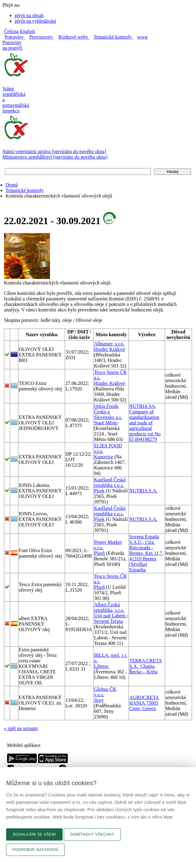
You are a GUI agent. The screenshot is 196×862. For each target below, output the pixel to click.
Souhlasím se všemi (34, 834)
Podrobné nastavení (35, 850)
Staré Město (105, 422)
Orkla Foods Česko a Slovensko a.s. (108, 412)
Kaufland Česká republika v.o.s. (109, 482)
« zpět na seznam (21, 728)
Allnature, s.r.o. (109, 343)
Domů (12, 184)
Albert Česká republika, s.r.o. (109, 607)
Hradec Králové (109, 349)
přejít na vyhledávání (35, 21)
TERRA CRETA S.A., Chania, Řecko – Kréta (145, 666)
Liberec (101, 666)
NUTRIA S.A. (143, 490)
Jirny (99, 700)
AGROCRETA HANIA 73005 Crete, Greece (144, 703)
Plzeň (99, 553)
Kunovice (103, 456)
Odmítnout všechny (92, 834)
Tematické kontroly (25, 190)
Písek (99, 490)
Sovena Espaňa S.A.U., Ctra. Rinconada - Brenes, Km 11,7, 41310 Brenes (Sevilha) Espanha (146, 553)
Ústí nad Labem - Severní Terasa (111, 618)
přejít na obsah (29, 15)
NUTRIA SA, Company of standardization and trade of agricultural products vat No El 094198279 (144, 423)
